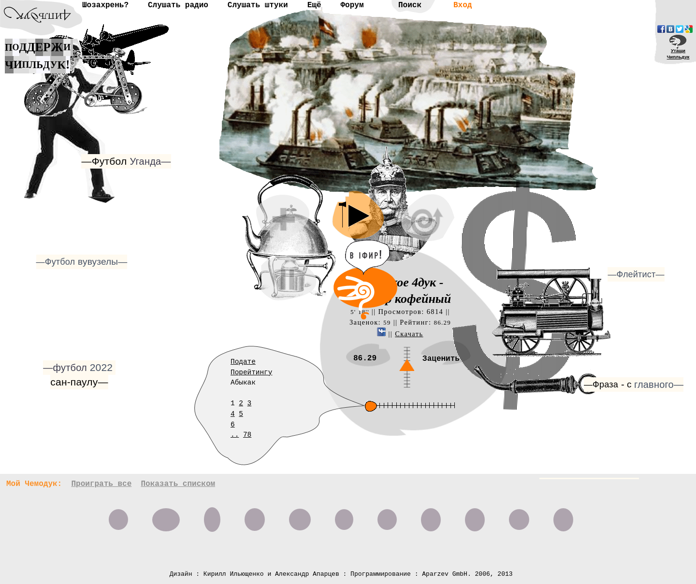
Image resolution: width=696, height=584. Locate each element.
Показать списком (178, 484)
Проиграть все (101, 484)
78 (247, 435)
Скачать (409, 334)
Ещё (314, 5)
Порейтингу (251, 372)
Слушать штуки (258, 5)
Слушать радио (178, 5)
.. (235, 435)
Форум (351, 5)
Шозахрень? (105, 5)
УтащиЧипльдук (678, 53)
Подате (243, 362)
